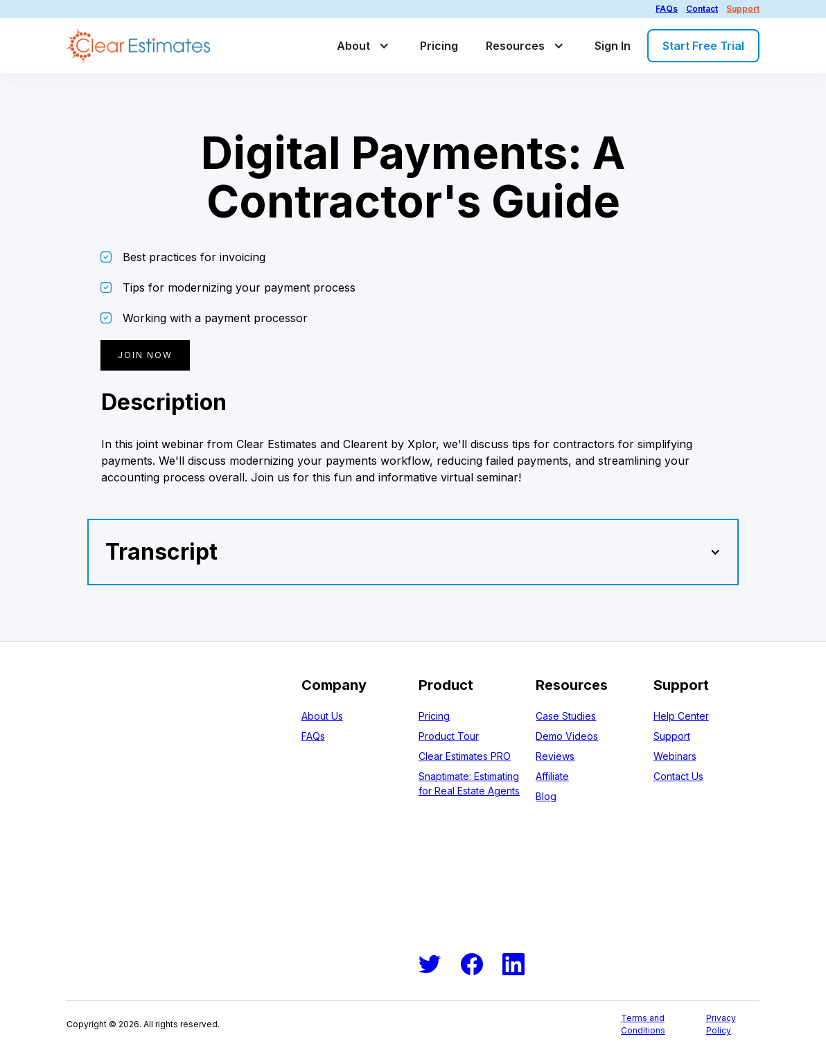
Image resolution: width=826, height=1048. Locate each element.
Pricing (439, 46)
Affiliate (552, 776)
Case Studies (566, 716)
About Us (322, 716)
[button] (364, 46)
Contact (702, 8)
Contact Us (678, 776)
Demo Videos (567, 736)
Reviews (555, 756)
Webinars (674, 756)
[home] (138, 45)
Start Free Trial (703, 46)
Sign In (613, 46)
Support (742, 8)
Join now (145, 355)
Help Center (681, 716)
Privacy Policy (721, 1024)
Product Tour (449, 736)
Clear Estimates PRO (465, 756)
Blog (546, 796)
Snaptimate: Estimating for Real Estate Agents (469, 783)
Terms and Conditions (643, 1024)
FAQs (667, 8)
